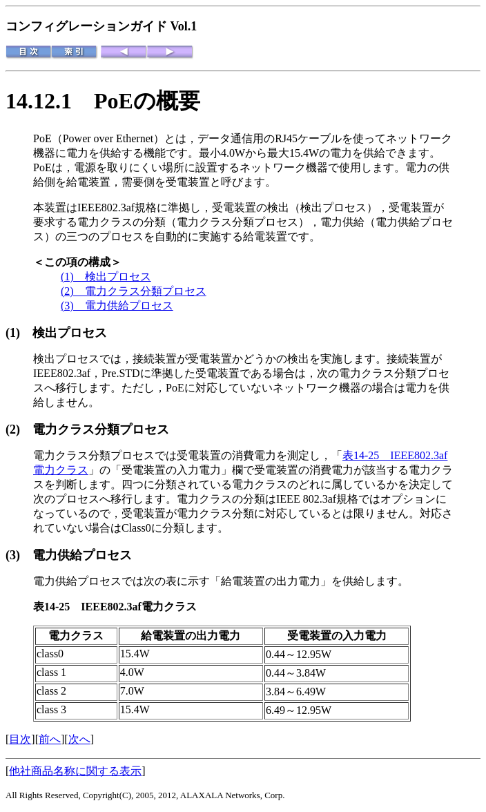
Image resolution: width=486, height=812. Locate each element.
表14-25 (57, 606)
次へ (79, 739)
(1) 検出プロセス (106, 276)
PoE (42, 138)
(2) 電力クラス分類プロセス (133, 291)
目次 (20, 739)
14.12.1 (50, 100)
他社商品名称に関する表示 (75, 771)
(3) (19, 555)
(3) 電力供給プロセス (117, 305)
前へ (50, 739)
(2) (19, 429)
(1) (19, 333)
